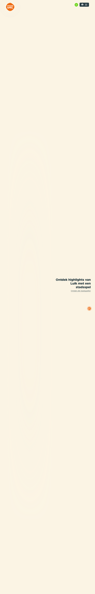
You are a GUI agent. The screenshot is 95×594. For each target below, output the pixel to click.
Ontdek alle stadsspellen (81, 291)
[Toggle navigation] (86, 4)
